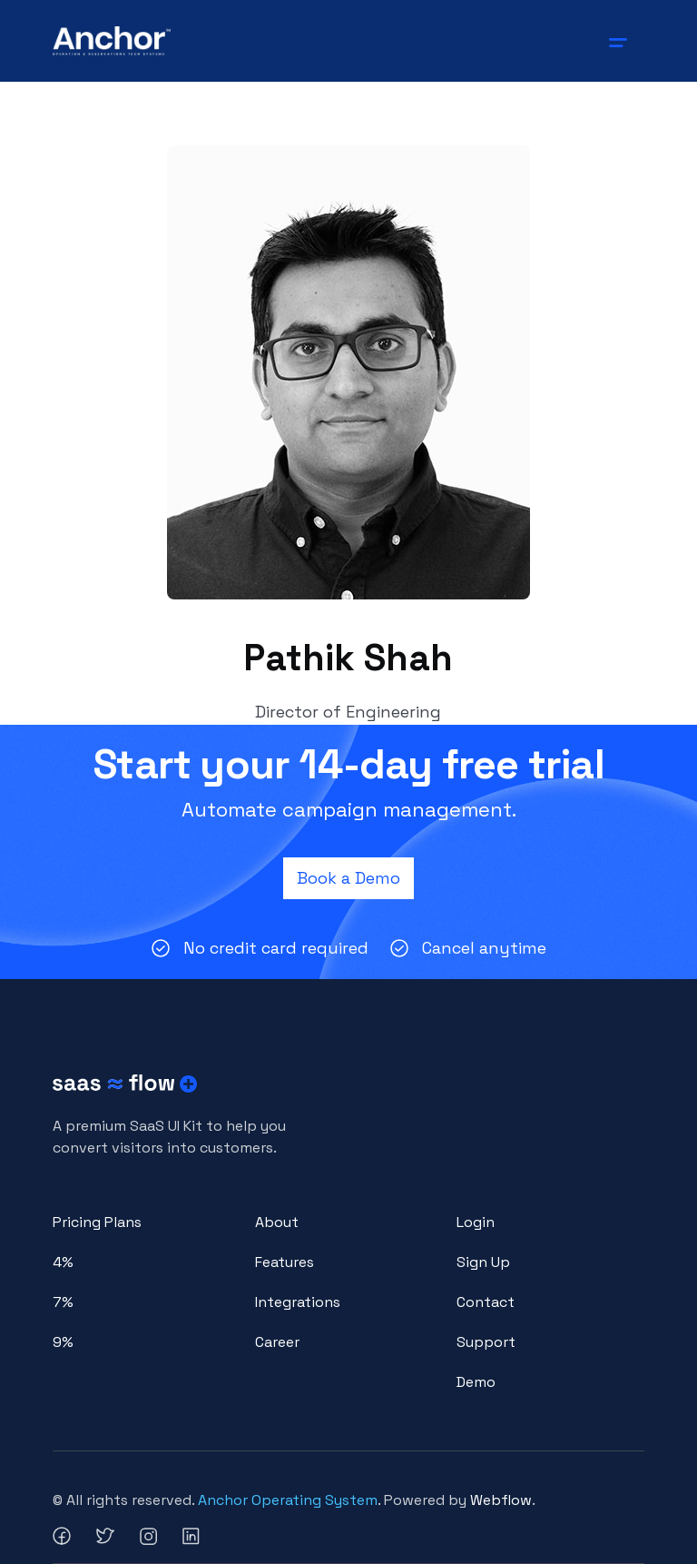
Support (485, 1341)
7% (63, 1302)
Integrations (297, 1302)
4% (63, 1262)
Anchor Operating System (288, 1500)
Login (475, 1222)
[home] (112, 41)
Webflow (501, 1500)
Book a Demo (348, 877)
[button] (621, 41)
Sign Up (483, 1262)
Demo (476, 1381)
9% (63, 1341)
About (277, 1222)
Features (284, 1262)
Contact (485, 1302)
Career (277, 1341)
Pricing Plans (97, 1222)
